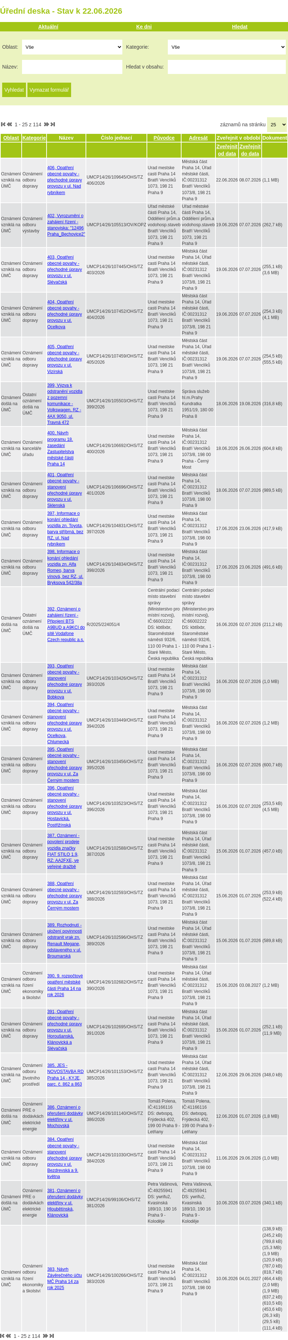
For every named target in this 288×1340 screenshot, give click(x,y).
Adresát (198, 138)
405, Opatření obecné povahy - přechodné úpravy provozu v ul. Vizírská (64, 359)
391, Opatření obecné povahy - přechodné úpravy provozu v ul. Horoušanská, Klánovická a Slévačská (64, 1030)
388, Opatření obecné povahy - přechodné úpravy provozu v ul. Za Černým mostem (64, 896)
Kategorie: (137, 47)
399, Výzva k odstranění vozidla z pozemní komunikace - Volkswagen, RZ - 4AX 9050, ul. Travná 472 (64, 404)
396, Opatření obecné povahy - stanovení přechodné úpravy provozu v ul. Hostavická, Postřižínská (64, 806)
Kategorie (34, 138)
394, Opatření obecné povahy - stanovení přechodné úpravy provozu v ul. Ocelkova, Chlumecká (64, 723)
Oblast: (10, 47)
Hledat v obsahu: (145, 67)
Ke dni (144, 27)
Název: (10, 67)
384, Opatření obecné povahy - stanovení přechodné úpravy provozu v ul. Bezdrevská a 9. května (64, 1158)
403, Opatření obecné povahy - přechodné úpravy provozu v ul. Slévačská (64, 270)
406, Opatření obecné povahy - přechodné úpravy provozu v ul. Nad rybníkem (64, 180)
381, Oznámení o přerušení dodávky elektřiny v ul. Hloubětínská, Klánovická (65, 1203)
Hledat (240, 27)
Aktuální (48, 27)
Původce (164, 138)
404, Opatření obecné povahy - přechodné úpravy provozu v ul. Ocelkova (64, 314)
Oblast (11, 138)
